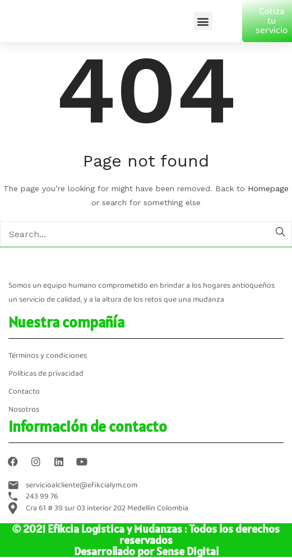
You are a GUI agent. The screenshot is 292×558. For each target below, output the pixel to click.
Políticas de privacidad (46, 373)
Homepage (268, 188)
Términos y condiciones (47, 355)
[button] (203, 21)
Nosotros (23, 409)
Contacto (24, 391)
